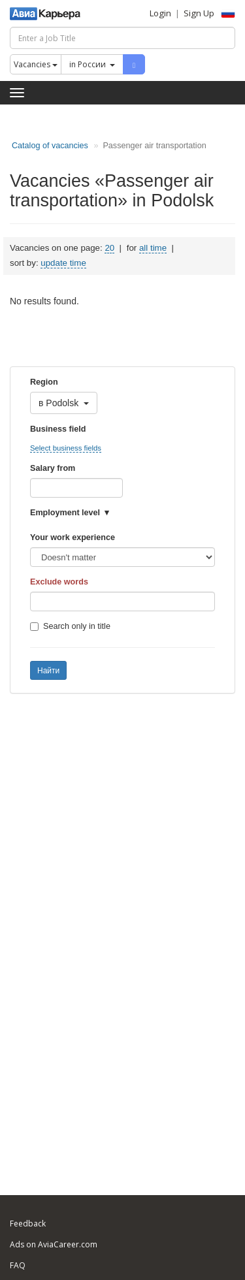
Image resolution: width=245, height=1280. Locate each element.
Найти (48, 670)
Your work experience (72, 537)
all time (153, 248)
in (92, 64)
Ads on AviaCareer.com (53, 1244)
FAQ (17, 1265)
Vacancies (35, 64)
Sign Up (199, 13)
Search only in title (70, 626)
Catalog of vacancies (50, 145)
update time (63, 263)
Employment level (65, 512)
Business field (58, 429)
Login (160, 13)
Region (44, 382)
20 (109, 248)
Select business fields (65, 448)
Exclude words (59, 581)
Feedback (28, 1223)
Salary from (52, 468)
